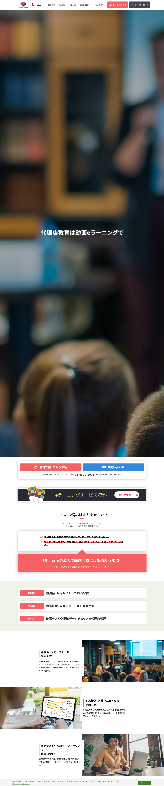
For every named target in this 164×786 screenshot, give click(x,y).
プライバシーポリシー (21, 784)
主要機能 (51, 5)
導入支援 (62, 5)
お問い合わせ (113, 467)
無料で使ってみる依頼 (50, 467)
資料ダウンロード (141, 5)
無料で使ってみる (119, 5)
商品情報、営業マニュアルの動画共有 (70, 606)
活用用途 (72, 5)
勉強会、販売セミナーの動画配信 (67, 593)
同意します (144, 783)
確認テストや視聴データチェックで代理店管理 (76, 618)
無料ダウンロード (127, 494)
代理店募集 (99, 5)
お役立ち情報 (85, 5)
